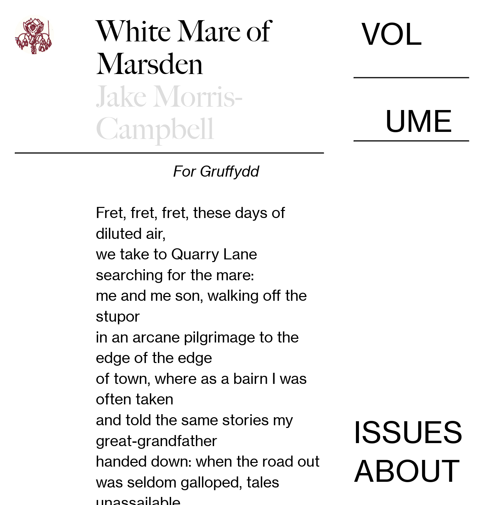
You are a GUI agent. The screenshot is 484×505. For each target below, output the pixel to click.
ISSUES (408, 432)
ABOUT (407, 471)
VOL (411, 46)
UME (411, 109)
